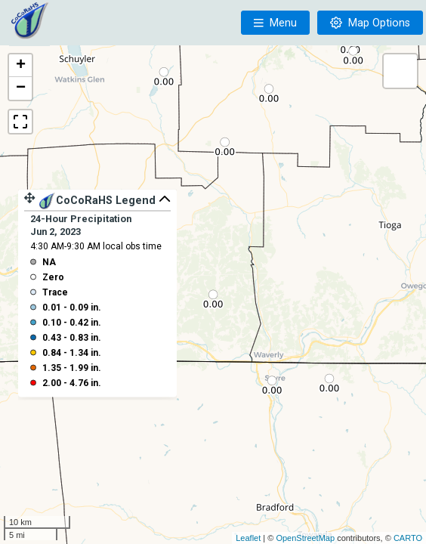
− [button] (21, 88)
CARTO (408, 537)
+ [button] (21, 65)
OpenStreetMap (305, 537)
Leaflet (248, 537)
